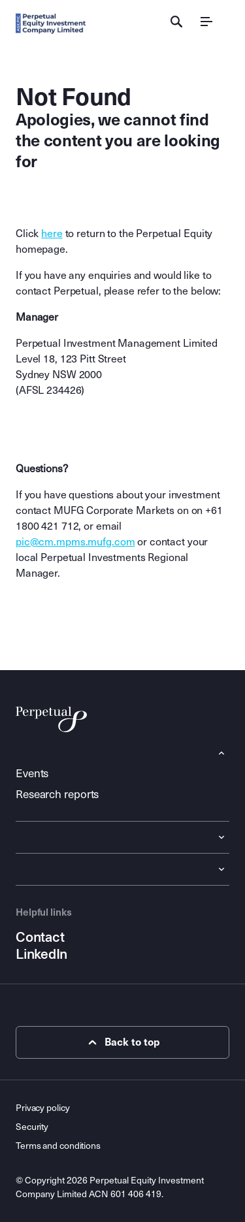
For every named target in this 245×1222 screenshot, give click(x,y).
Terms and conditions (58, 1145)
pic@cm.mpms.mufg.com (75, 542)
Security (32, 1127)
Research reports (57, 794)
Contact (40, 937)
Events (32, 773)
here (51, 233)
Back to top (122, 1042)
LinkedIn (41, 954)
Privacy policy (43, 1108)
